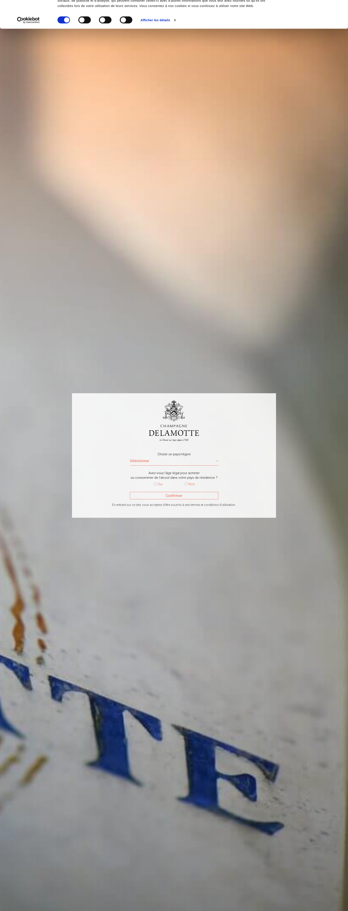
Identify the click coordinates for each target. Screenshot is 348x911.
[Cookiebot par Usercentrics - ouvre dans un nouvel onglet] (28, 46)
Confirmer (174, 495)
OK (311, 11)
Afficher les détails (155, 46)
